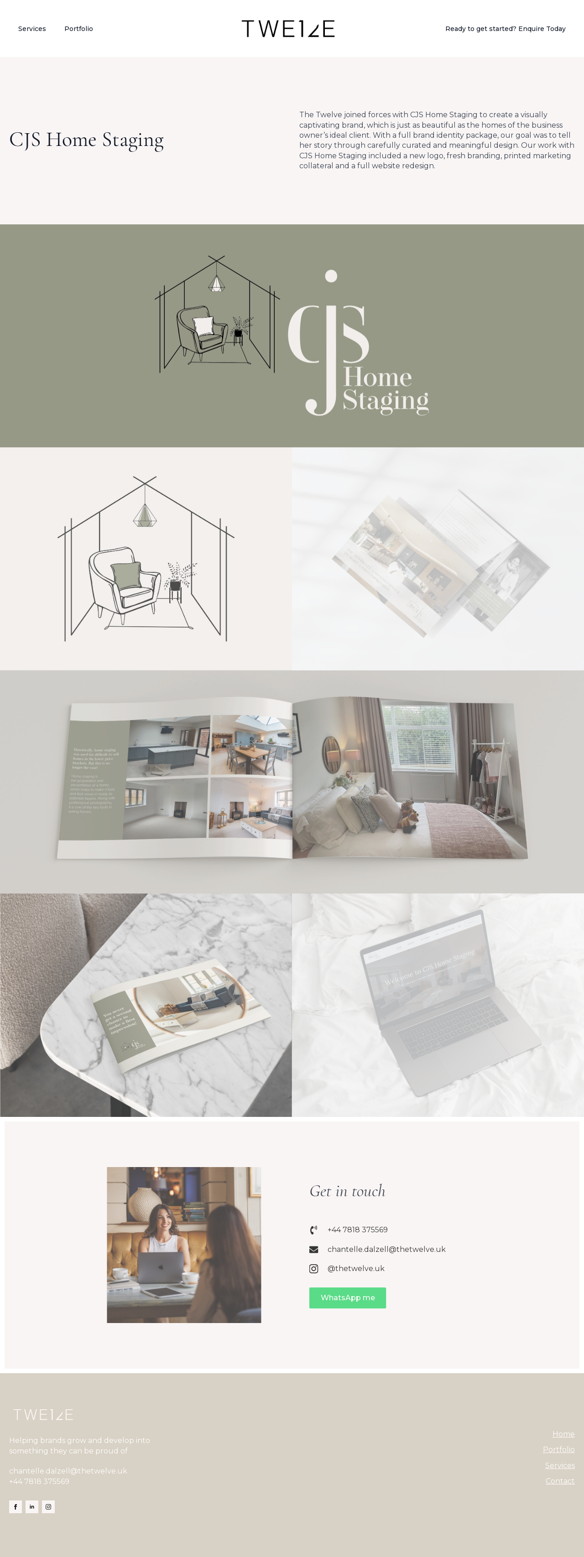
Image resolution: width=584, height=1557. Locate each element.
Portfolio (78, 29)
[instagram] (48, 1506)
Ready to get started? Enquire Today (505, 29)
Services (32, 29)
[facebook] (15, 1506)
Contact (560, 1481)
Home (564, 1434)
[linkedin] (32, 1506)
